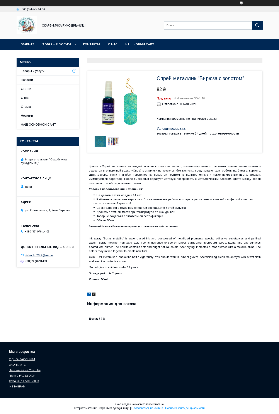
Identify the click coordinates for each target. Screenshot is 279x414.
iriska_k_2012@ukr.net (39, 255)
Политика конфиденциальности (185, 408)
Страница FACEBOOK (24, 381)
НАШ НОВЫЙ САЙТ (139, 44)
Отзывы (26, 106)
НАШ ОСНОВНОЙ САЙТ (38, 124)
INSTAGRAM (17, 386)
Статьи (26, 89)
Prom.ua (158, 404)
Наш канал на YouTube (25, 370)
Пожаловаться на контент (147, 408)
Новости (27, 80)
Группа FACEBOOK (22, 375)
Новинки (27, 115)
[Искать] (257, 25)
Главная (27, 44)
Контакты (91, 44)
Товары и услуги (56, 44)
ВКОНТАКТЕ (17, 364)
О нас (112, 44)
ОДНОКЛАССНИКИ (22, 359)
